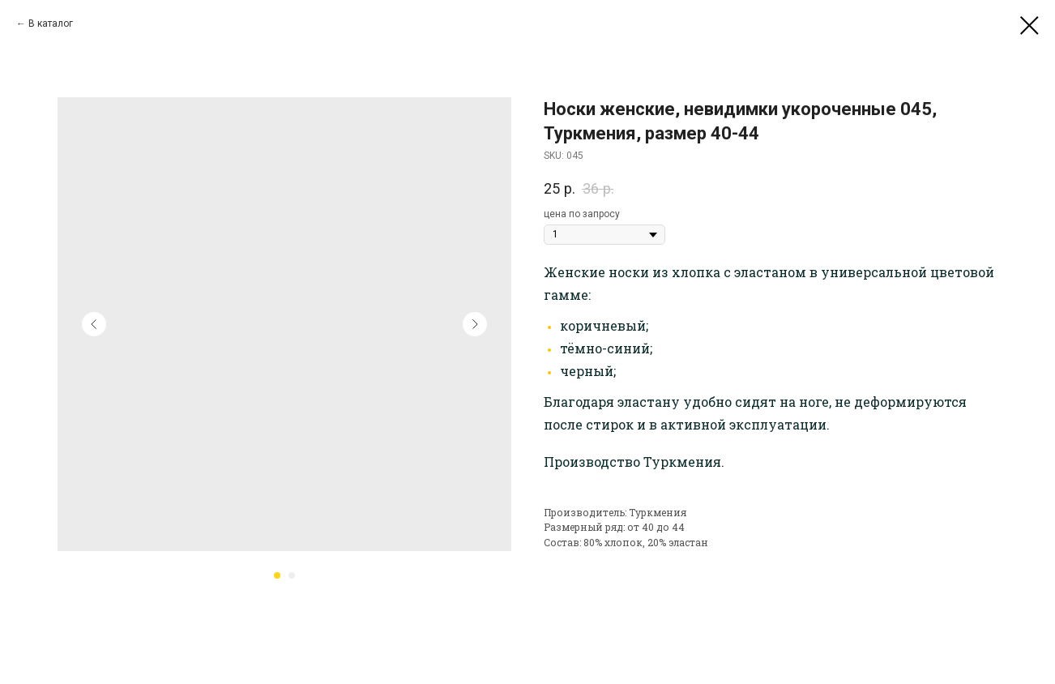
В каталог (50, 23)
